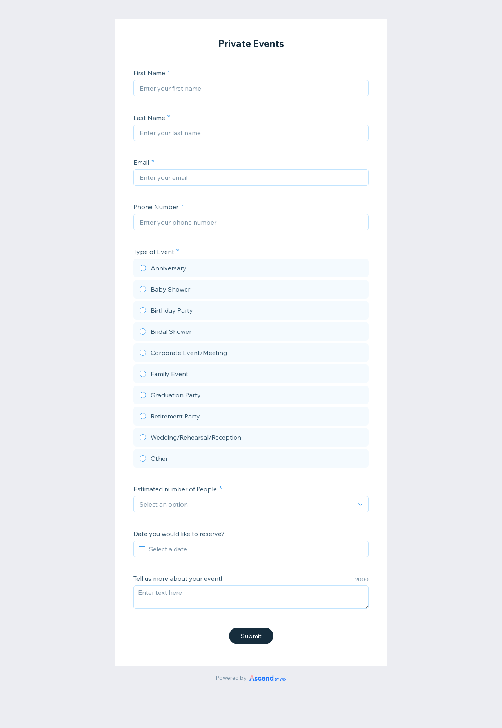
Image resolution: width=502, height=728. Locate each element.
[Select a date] (256, 549)
